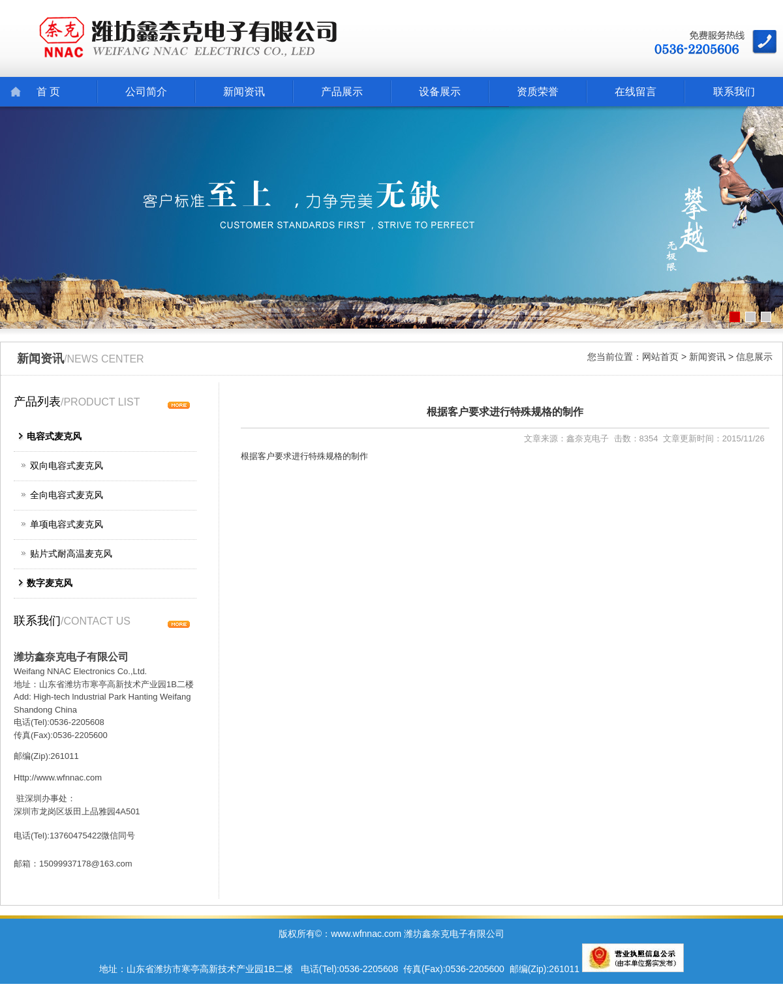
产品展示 (342, 91)
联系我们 (734, 91)
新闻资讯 (244, 91)
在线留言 (635, 91)
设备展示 (440, 91)
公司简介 (146, 91)
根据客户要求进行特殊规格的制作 (505, 411)
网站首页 (660, 356)
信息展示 (754, 356)
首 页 (48, 91)
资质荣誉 (538, 91)
